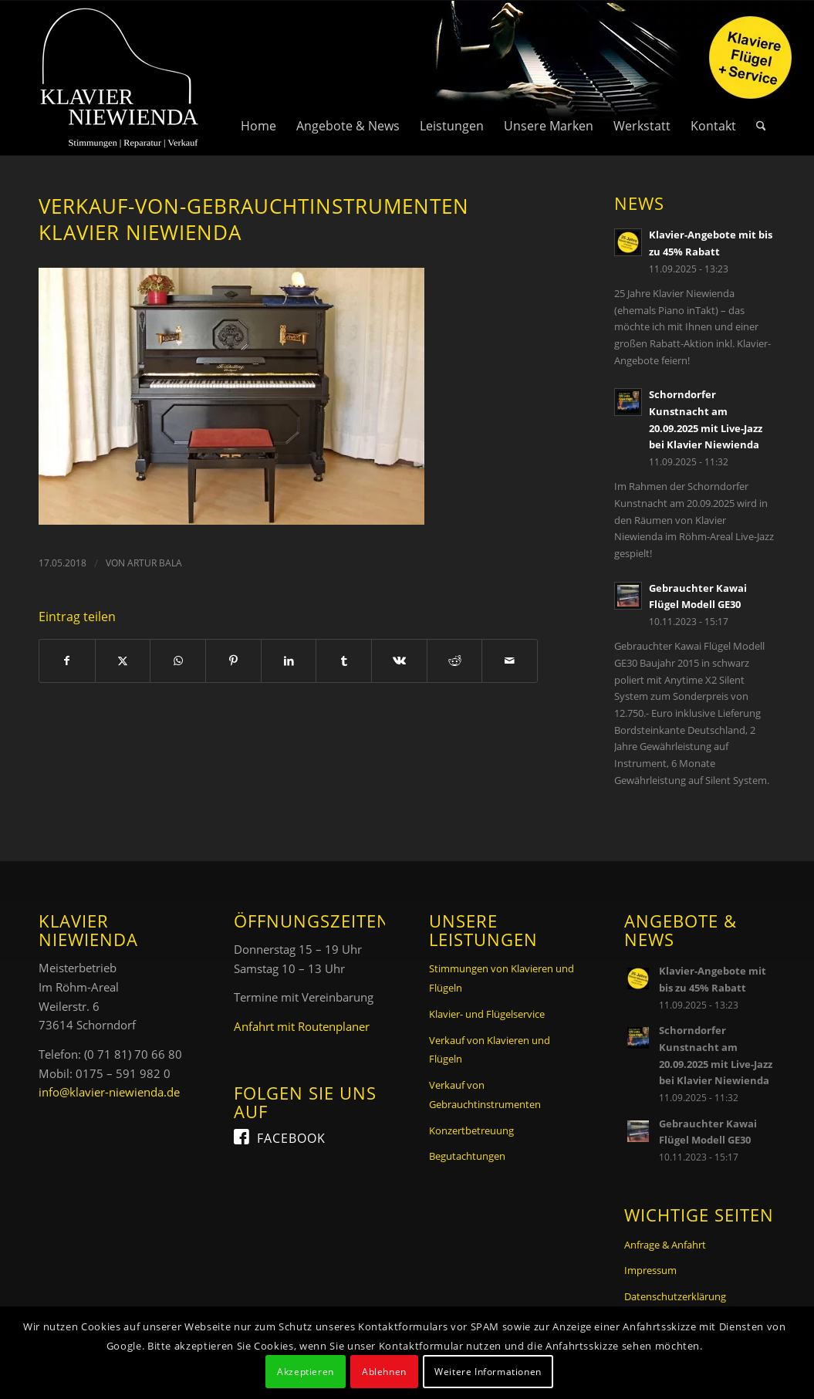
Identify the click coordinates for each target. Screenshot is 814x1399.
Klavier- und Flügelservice (487, 1014)
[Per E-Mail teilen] (509, 661)
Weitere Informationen (488, 1371)
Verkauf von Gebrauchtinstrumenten (485, 1094)
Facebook (291, 1138)
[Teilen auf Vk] (399, 661)
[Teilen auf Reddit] (454, 661)
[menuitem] (258, 78)
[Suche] (761, 78)
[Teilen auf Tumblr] (343, 661)
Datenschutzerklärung (675, 1296)
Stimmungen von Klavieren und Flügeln (501, 978)
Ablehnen (384, 1371)
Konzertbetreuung (471, 1130)
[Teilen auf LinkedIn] (289, 661)
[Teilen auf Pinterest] (233, 661)
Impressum (650, 1270)
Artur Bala (154, 562)
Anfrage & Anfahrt (665, 1245)
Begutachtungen (467, 1156)
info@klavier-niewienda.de (109, 1092)
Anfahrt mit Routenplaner (302, 1026)
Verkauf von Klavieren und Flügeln (489, 1049)
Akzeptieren (305, 1371)
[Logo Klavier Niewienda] (120, 78)
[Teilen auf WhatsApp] (177, 661)
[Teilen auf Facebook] (67, 661)
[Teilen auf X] (123, 661)
